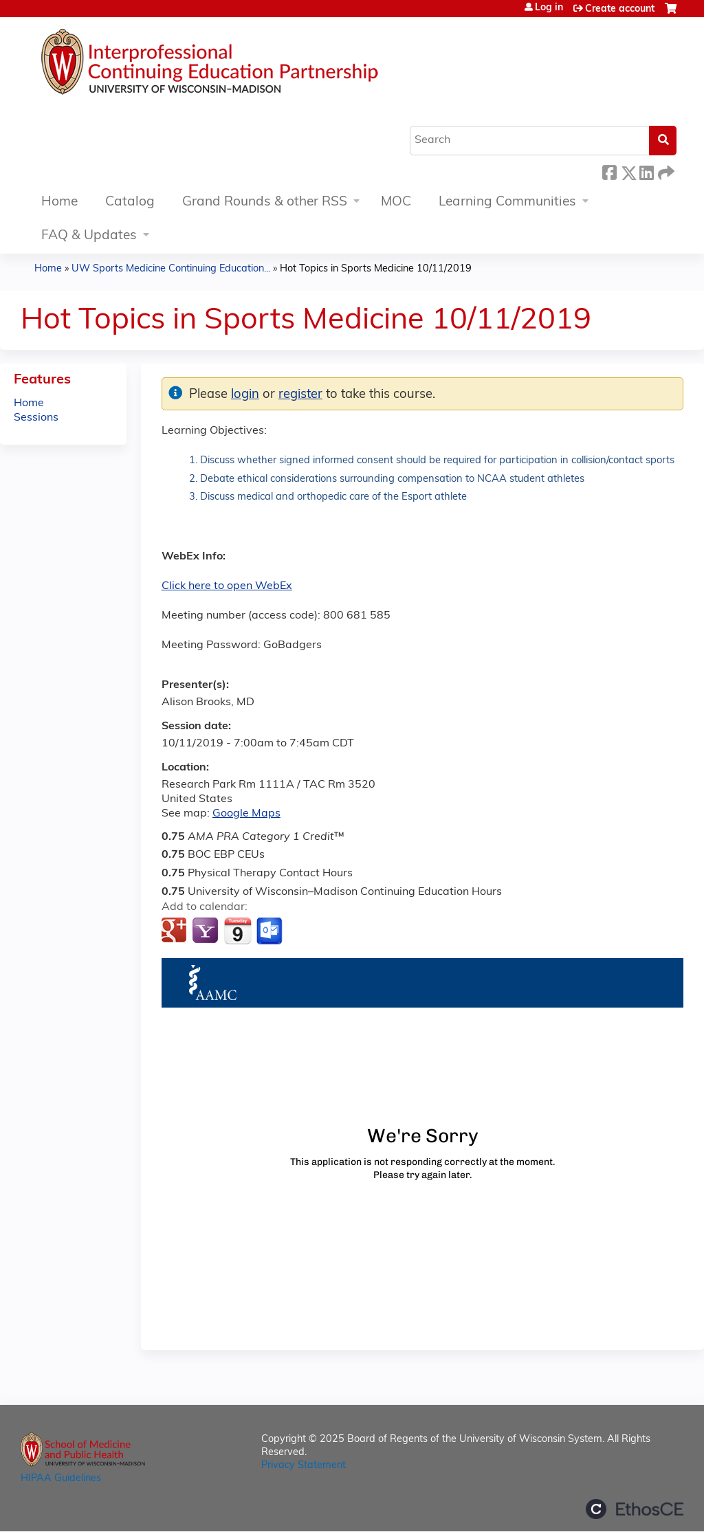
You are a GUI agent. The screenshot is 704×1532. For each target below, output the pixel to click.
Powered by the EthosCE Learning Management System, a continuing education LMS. (634, 1509)
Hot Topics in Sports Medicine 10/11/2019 (376, 269)
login (245, 394)
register (300, 394)
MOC (396, 202)
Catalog (130, 202)
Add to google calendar (176, 931)
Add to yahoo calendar (206, 931)
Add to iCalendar (237, 930)
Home (59, 202)
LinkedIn (646, 170)
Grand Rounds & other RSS (264, 202)
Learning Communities (507, 202)
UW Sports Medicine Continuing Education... (171, 269)
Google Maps (246, 813)
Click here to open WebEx (227, 586)
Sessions (36, 417)
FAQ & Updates (89, 236)
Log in (549, 8)
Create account (619, 9)
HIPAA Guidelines (61, 1479)
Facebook (609, 170)
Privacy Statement (303, 1466)
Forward (665, 170)
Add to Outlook (270, 931)
